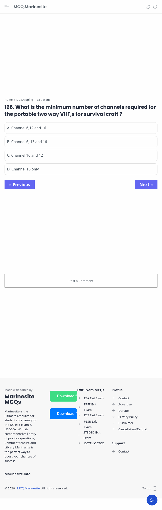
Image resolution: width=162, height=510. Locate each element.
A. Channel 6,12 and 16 (26, 139)
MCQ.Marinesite (30, 7)
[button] (148, 7)
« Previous (19, 196)
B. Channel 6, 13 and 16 (27, 153)
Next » (146, 196)
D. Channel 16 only (23, 180)
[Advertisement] (81, 54)
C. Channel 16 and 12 (25, 167)
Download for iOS (67, 425)
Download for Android (67, 407)
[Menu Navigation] (7, 7)
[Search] (155, 7)
